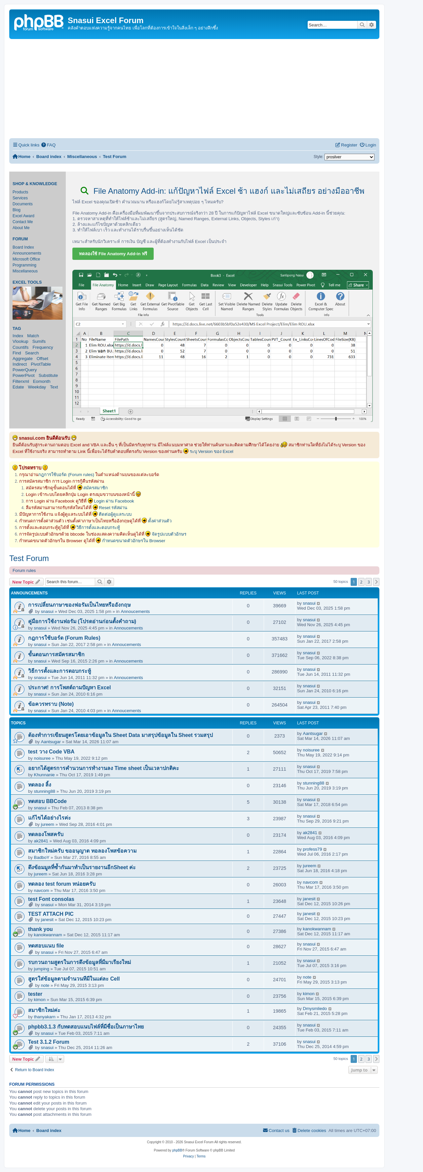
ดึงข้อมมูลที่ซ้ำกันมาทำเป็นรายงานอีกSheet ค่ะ (82, 867)
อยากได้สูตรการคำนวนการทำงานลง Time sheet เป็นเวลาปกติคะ (103, 768)
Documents (23, 204)
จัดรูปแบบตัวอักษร (169, 534)
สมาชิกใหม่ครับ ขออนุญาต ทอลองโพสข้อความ (82, 851)
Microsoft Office (26, 259)
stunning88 (45, 791)
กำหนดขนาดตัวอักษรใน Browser (133, 540)
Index (18, 335)
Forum (20, 239)
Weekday (37, 386)
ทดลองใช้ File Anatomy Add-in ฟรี (113, 253)
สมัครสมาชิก (95, 487)
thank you (40, 929)
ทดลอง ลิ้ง (39, 785)
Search (32, 352)
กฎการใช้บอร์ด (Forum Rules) (64, 638)
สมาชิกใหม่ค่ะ (44, 1010)
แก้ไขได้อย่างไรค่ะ (49, 818)
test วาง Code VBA (51, 751)
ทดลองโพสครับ (45, 834)
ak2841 (41, 840)
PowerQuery (25, 369)
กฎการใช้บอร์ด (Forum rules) (66, 474)
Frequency (42, 347)
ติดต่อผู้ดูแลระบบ (115, 514)
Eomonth (42, 381)
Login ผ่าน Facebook (114, 501)
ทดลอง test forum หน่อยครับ (62, 884)
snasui (47, 611)
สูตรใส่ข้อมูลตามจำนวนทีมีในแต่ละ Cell (74, 979)
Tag (17, 328)
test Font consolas (51, 899)
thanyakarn (45, 1016)
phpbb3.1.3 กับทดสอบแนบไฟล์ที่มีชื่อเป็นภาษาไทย (86, 1027)
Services (20, 198)
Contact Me (23, 222)
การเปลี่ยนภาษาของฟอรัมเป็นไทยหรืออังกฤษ (79, 605)
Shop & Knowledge (35, 184)
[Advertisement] (194, 88)
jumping (41, 968)
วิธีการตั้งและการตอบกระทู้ (59, 671)
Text (54, 386)
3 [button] (368, 582)
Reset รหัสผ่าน (113, 507)
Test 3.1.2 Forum (48, 1042)
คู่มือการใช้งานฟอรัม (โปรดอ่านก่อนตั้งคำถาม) (82, 621)
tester (35, 994)
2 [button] (361, 582)
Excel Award (23, 216)
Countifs (20, 347)
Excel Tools (27, 282)
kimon (40, 999)
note (45, 985)
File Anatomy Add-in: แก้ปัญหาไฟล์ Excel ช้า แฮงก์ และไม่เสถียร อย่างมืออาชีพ (223, 190)
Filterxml (21, 381)
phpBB (177, 1150)
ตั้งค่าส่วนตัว (160, 520)
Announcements (27, 253)
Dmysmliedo (315, 1008)
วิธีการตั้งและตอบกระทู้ (98, 527)
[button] (376, 582)
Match (33, 335)
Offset (42, 358)
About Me (21, 227)
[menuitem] (48, 145)
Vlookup (20, 341)
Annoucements (135, 611)
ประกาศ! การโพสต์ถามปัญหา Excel (69, 687)
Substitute (48, 375)
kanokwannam (48, 934)
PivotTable (41, 364)
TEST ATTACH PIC (51, 914)
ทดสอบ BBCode (47, 801)
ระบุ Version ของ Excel (211, 451)
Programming (24, 265)
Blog (16, 210)
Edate (18, 386)
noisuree (42, 758)
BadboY (42, 857)
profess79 (312, 849)
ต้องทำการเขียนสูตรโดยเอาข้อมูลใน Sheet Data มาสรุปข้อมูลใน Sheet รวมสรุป (120, 735)
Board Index (23, 247)
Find (17, 352)
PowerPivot (24, 375)
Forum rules (24, 570)
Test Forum (29, 558)
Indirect (20, 364)
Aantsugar (51, 741)
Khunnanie (44, 774)
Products (20, 192)
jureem (47, 824)
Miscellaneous (25, 271)
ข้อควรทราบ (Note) (51, 704)
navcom (41, 890)
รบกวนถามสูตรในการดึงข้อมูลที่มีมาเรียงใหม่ (79, 962)
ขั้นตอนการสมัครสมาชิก (56, 654)
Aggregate (23, 358)
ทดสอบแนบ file (46, 946)
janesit (309, 898)
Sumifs (39, 341)
